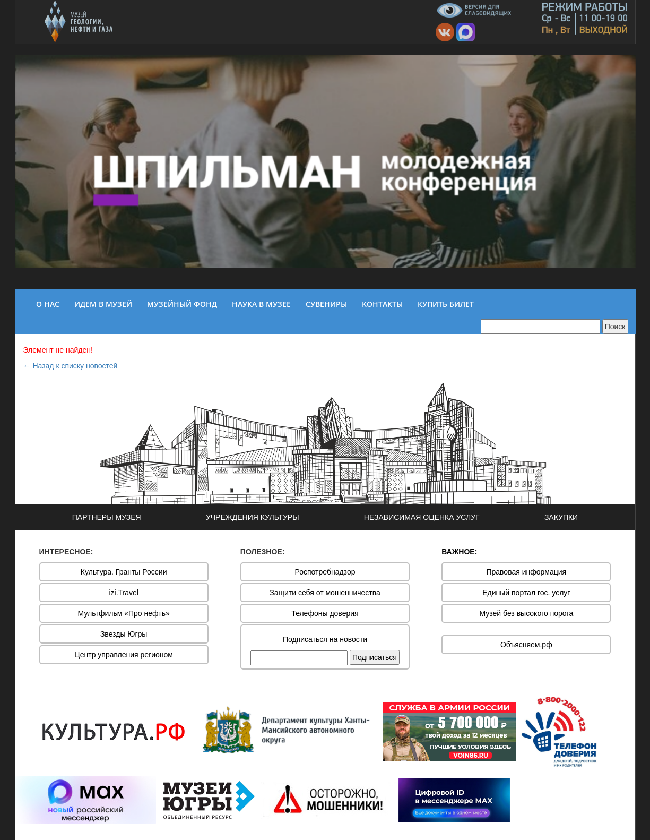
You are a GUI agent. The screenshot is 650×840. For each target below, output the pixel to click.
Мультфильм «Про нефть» (124, 613)
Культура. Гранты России (124, 572)
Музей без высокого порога (526, 613)
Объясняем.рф (526, 644)
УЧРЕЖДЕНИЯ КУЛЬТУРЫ (252, 517)
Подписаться (374, 657)
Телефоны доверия (324, 613)
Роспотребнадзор (325, 572)
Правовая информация (526, 572)
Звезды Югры (124, 634)
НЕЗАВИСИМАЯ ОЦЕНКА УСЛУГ (422, 517)
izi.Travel (123, 592)
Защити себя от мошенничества (325, 592)
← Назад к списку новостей (70, 366)
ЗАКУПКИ (561, 517)
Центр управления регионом (123, 654)
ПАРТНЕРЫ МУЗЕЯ (106, 517)
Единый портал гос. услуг (526, 592)
